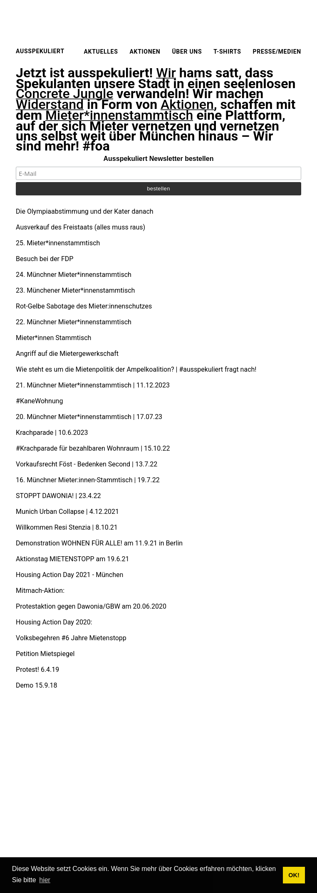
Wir (166, 73)
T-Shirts (227, 51)
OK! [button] (293, 875)
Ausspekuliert (40, 51)
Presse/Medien (277, 51)
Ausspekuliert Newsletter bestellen (159, 158)
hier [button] (44, 879)
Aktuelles (101, 51)
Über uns (187, 51)
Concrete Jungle (64, 94)
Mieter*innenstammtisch (119, 115)
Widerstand (50, 104)
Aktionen (144, 51)
